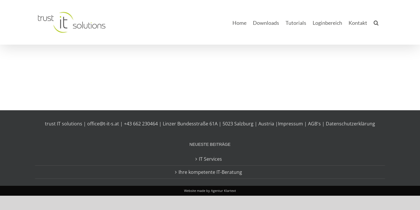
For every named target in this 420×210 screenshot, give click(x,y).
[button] (382, 22)
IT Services (210, 159)
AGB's (314, 123)
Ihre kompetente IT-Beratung (210, 172)
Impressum (290, 123)
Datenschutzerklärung (350, 123)
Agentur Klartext (223, 190)
